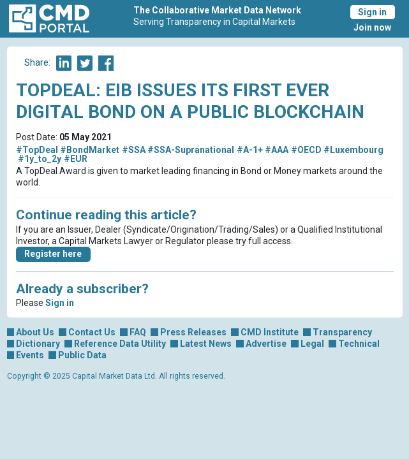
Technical (359, 344)
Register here (53, 254)
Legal (312, 344)
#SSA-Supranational (190, 150)
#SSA (133, 150)
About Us (35, 332)
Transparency (342, 332)
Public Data (82, 355)
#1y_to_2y (39, 159)
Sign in (372, 12)
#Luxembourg (353, 150)
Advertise (266, 344)
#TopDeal (37, 150)
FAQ (138, 332)
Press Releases (193, 332)
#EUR (75, 159)
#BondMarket (89, 150)
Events (30, 355)
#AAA (276, 150)
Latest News (206, 344)
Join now (372, 27)
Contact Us (91, 332)
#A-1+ (250, 150)
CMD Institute (270, 332)
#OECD (306, 150)
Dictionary (38, 344)
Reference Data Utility (120, 344)
